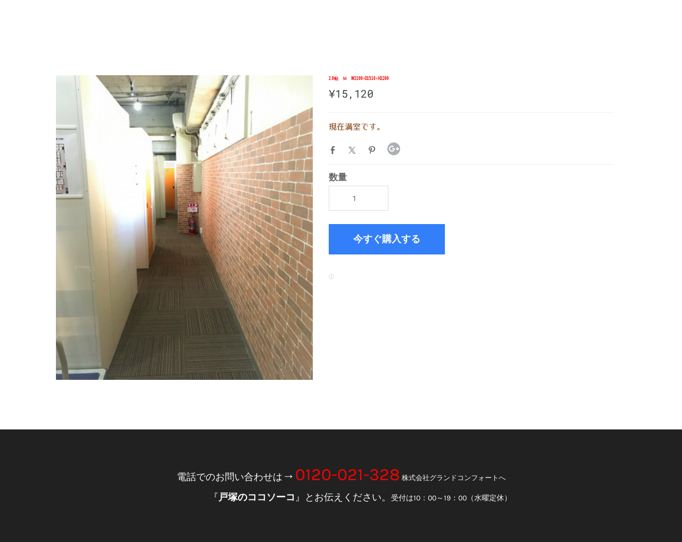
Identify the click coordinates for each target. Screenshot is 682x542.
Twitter (354, 150)
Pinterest (374, 150)
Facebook (335, 150)
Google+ (393, 148)
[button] (387, 239)
